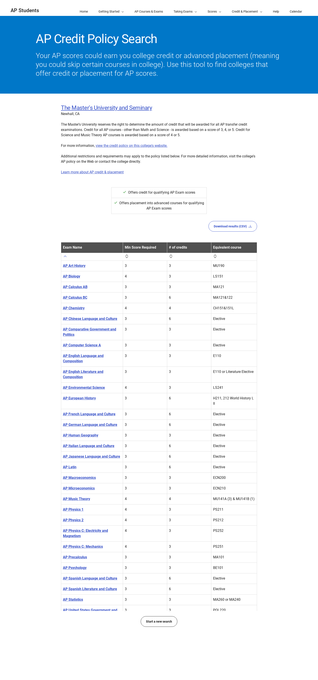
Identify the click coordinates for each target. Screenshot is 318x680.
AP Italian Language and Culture (88, 446)
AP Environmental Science (84, 387)
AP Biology (71, 276)
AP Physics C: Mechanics (83, 546)
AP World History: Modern (83, 637)
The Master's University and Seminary (106, 107)
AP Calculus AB (75, 287)
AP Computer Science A (82, 345)
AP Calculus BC (75, 297)
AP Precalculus (75, 557)
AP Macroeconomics (79, 478)
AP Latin (69, 467)
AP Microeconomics (79, 488)
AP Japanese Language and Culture (91, 456)
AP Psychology (75, 568)
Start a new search (159, 658)
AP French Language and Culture (89, 414)
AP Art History (74, 266)
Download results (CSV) (233, 226)
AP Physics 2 (73, 520)
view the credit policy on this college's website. (131, 146)
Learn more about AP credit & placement (92, 172)
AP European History (79, 398)
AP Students (25, 10)
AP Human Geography (80, 435)
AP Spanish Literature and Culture (90, 589)
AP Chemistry (74, 308)
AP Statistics (73, 599)
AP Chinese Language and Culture (90, 319)
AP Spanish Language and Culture (90, 578)
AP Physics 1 (73, 509)
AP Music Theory (76, 499)
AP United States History (82, 626)
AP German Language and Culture (90, 425)
